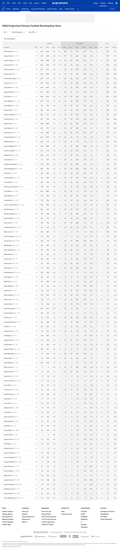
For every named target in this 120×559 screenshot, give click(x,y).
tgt (64, 47)
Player (6, 47)
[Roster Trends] (52, 9)
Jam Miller (7, 426)
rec (70, 47)
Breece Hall (7, 110)
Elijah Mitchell (8, 421)
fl (101, 47)
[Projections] (25, 9)
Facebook (84, 519)
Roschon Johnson (9, 381)
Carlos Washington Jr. (10, 498)
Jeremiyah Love (8, 133)
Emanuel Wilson (9, 313)
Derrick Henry (8, 65)
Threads (83, 525)
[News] (8, 9)
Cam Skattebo (8, 106)
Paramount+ (26, 519)
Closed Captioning (48, 522)
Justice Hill (7, 290)
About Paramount (28, 517)
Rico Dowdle (8, 160)
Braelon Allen (8, 304)
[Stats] (61, 9)
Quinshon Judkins (9, 151)
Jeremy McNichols (9, 462)
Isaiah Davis (7, 399)
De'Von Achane (8, 69)
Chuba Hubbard (8, 178)
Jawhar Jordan (8, 340)
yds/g (84, 47)
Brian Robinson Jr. (9, 272)
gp (36, 47)
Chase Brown (8, 87)
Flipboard (84, 527)
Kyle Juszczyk (8, 367)
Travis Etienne (8, 128)
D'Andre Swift (8, 119)
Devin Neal (7, 385)
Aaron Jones (7, 223)
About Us (25, 511)
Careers (24, 514)
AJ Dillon (7, 327)
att (41, 47)
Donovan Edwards (9, 457)
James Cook (7, 83)
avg (53, 47)
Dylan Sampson (8, 295)
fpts (107, 47)
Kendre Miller (8, 345)
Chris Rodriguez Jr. (9, 236)
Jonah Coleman (8, 493)
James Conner (8, 299)
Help (63, 511)
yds (47, 47)
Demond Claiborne (9, 484)
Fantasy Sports (7, 514)
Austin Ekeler (8, 430)
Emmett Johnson (9, 453)
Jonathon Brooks (9, 227)
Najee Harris (7, 475)
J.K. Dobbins (7, 191)
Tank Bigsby (7, 336)
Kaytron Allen (8, 408)
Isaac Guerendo (8, 417)
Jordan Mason (8, 200)
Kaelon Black (8, 254)
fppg (114, 47)
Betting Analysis (7, 519)
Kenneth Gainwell (9, 214)
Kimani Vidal (8, 358)
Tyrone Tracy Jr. (8, 241)
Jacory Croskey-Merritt (11, 205)
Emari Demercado (9, 308)
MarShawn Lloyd (9, 489)
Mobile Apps (6, 525)
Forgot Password (106, 519)
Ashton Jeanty (8, 74)
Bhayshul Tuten (8, 142)
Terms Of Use (46, 511)
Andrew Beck (8, 435)
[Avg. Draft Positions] (38, 9)
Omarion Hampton (9, 115)
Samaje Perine (8, 331)
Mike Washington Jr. (10, 354)
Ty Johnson (7, 318)
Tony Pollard (7, 182)
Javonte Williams (9, 137)
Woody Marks (8, 245)
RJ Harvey (7, 173)
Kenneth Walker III (9, 146)
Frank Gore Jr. (8, 376)
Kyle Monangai (8, 209)
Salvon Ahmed (8, 466)
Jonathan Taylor (8, 60)
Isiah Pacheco (8, 263)
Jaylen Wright (8, 363)
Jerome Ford (8, 390)
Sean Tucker (7, 403)
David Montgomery (10, 169)
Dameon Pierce (8, 439)
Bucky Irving (7, 124)
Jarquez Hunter (8, 480)
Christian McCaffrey (10, 78)
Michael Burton (8, 448)
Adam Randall (8, 286)
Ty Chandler (7, 412)
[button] (77, 9)
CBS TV (24, 522)
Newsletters (104, 514)
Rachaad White (8, 218)
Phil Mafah (7, 444)
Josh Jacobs (7, 97)
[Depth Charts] (69, 9)
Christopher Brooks (10, 322)
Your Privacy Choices (49, 519)
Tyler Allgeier (8, 277)
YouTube (84, 511)
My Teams (103, 517)
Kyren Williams (8, 101)
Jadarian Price (8, 155)
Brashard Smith (8, 372)
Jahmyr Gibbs (8, 56)
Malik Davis (7, 281)
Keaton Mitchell (9, 349)
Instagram (84, 517)
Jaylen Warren (8, 196)
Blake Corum (8, 232)
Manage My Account (107, 511)
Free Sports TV (7, 517)
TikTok (83, 514)
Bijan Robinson (8, 51)
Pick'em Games (7, 511)
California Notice (47, 525)
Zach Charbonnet (9, 250)
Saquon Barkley (8, 92)
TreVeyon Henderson (10, 164)
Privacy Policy (46, 514)
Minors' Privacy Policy (49, 517)
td (59, 47)
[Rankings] (16, 9)
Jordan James (8, 259)
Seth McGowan (8, 394)
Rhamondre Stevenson (11, 187)
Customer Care (66, 514)
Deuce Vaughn (8, 471)
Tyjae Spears (7, 268)
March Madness (7, 522)
